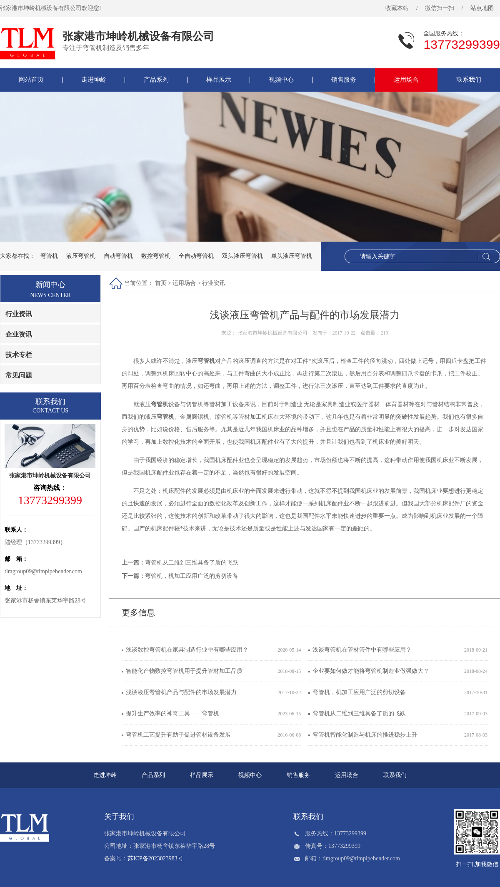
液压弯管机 (80, 256)
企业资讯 (18, 334)
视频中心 (281, 79)
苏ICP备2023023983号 (155, 858)
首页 (161, 283)
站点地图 (482, 8)
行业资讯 (18, 313)
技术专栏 (18, 354)
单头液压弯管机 (291, 256)
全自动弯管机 (196, 256)
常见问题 (18, 375)
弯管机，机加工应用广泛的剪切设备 (191, 576)
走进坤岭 (93, 79)
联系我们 (468, 79)
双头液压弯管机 (242, 256)
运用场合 (406, 79)
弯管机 (49, 256)
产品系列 (156, 79)
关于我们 (119, 816)
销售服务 (343, 79)
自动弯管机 (118, 256)
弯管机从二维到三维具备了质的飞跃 (191, 563)
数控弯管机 (155, 256)
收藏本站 (397, 8)
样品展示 (218, 79)
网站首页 (31, 79)
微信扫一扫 (439, 8)
